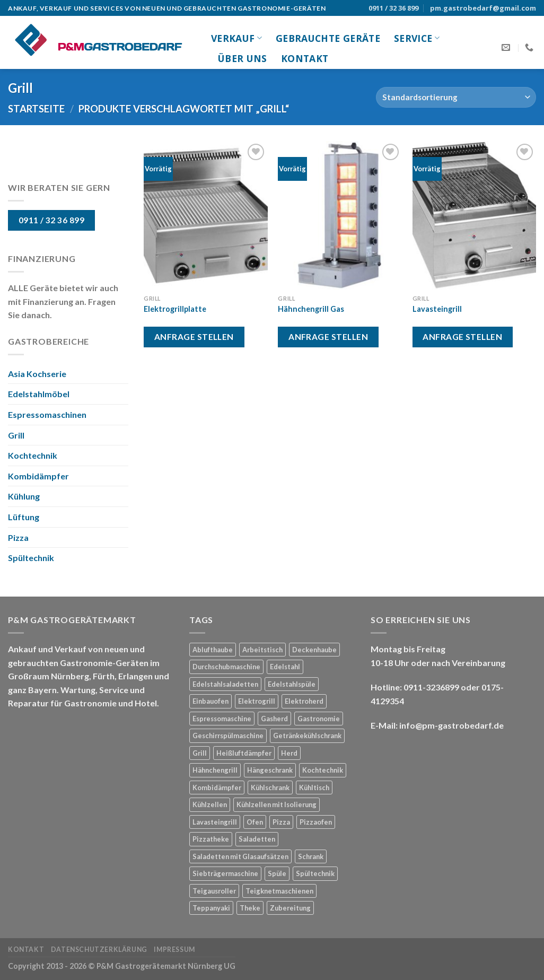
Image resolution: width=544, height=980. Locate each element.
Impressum (174, 949)
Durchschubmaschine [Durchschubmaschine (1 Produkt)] (226, 666)
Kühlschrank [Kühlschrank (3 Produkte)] (270, 787)
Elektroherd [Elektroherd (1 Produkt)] (304, 701)
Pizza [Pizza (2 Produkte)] (281, 822)
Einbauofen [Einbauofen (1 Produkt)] (210, 701)
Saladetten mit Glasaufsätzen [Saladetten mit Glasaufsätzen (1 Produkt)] (240, 856)
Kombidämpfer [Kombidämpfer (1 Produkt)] (216, 787)
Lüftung (23, 517)
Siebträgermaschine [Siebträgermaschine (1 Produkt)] (225, 873)
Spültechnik (31, 558)
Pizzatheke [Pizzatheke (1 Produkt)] (210, 839)
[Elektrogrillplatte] (206, 215)
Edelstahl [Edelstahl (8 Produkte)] (285, 666)
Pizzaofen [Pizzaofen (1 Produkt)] (316, 822)
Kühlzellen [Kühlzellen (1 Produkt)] (209, 804)
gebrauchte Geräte (328, 38)
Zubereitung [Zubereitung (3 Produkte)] (290, 908)
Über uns (242, 58)
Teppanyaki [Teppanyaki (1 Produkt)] (211, 908)
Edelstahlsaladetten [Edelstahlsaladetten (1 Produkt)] (225, 684)
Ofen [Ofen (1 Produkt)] (255, 822)
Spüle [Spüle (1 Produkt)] (277, 873)
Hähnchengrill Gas (311, 308)
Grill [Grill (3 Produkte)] (199, 753)
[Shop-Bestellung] (456, 97)
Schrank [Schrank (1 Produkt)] (310, 856)
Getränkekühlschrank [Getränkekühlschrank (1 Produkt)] (307, 735)
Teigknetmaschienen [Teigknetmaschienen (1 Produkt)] (279, 891)
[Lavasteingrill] (475, 215)
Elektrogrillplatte (175, 308)
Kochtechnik (32, 455)
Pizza (18, 537)
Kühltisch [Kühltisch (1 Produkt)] (314, 787)
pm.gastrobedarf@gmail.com (483, 8)
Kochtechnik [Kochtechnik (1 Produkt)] (322, 770)
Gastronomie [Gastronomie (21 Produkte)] (318, 718)
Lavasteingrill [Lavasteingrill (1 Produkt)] (214, 822)
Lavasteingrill (437, 308)
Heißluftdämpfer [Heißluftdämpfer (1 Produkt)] (243, 753)
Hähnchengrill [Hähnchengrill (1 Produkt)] (215, 770)
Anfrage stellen (194, 337)
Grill (16, 435)
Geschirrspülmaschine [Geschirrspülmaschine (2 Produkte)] (228, 735)
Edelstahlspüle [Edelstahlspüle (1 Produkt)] (291, 684)
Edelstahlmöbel (38, 394)
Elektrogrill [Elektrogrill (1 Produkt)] (256, 701)
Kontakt (304, 58)
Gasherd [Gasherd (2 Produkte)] (274, 718)
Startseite (36, 109)
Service (417, 38)
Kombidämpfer (38, 476)
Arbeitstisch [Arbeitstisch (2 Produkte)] (262, 649)
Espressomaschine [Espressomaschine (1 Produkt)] (221, 718)
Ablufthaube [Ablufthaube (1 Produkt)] (212, 649)
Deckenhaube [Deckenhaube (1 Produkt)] (314, 649)
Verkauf (236, 38)
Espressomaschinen (47, 414)
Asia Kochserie (37, 374)
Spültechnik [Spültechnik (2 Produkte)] (315, 873)
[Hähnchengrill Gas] (340, 215)
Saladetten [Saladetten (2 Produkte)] (257, 839)
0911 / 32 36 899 (393, 8)
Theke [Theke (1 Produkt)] (250, 908)
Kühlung (24, 496)
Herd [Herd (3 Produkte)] (289, 753)
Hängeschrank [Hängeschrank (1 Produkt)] (270, 770)
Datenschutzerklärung (99, 949)
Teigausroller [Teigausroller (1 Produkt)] (214, 891)
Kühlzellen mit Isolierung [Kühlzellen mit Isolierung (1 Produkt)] (276, 804)
